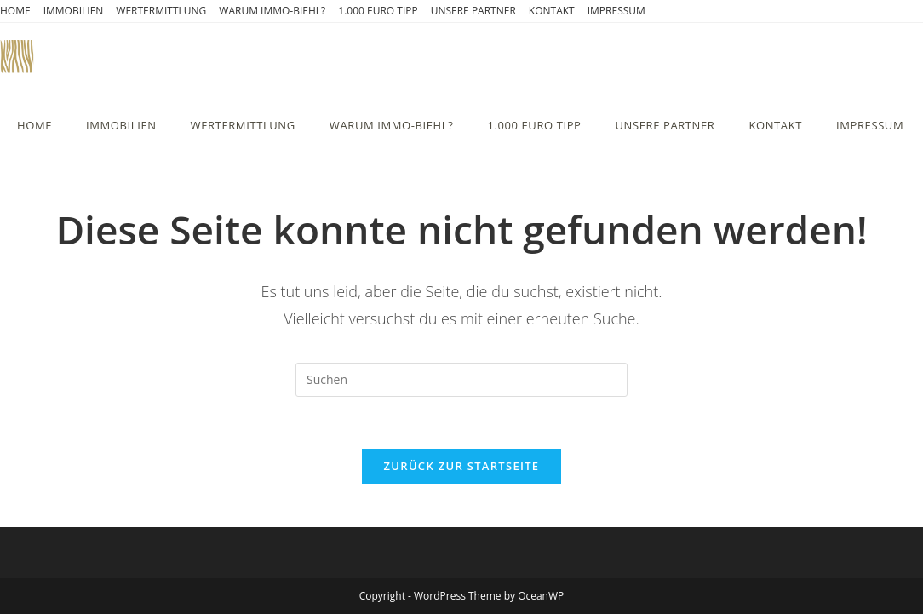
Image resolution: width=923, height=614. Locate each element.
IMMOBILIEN (73, 10)
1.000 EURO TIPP (377, 10)
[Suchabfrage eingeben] (461, 380)
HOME (15, 10)
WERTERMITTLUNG (161, 10)
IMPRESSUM (616, 10)
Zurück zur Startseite (462, 465)
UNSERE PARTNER (473, 10)
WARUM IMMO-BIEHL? (272, 10)
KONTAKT (552, 10)
